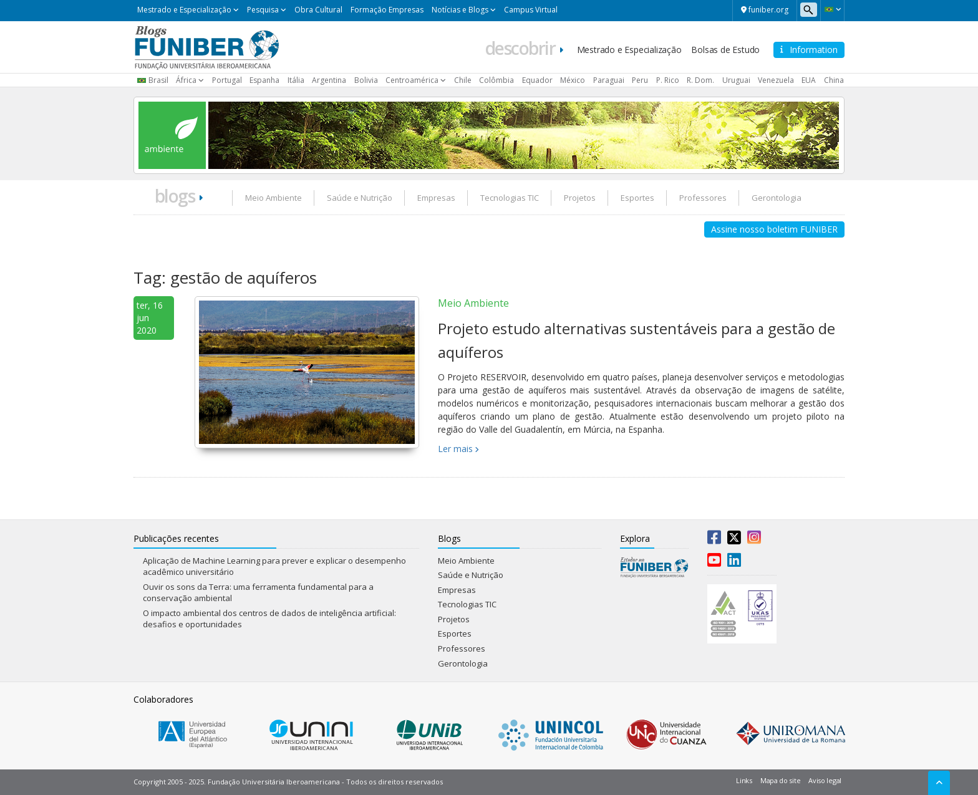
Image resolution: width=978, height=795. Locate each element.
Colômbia (496, 80)
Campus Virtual (531, 9)
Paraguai (608, 80)
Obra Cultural (318, 9)
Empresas (436, 197)
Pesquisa (263, 9)
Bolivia (366, 80)
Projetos (580, 197)
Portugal (227, 80)
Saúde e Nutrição (359, 197)
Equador (537, 80)
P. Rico (667, 80)
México (572, 80)
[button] (832, 9)
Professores (703, 197)
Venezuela (776, 80)
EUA (808, 80)
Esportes (637, 197)
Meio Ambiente (273, 197)
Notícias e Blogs (460, 9)
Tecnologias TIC (509, 197)
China (834, 80)
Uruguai (736, 80)
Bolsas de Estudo (725, 49)
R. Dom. (700, 80)
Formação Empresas (387, 9)
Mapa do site (780, 780)
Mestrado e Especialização (184, 9)
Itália (296, 80)
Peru (640, 80)
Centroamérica (411, 80)
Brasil (158, 80)
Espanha (264, 80)
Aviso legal (824, 780)
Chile (463, 80)
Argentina (329, 80)
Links (744, 780)
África (186, 80)
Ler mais (455, 449)
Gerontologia (776, 197)
